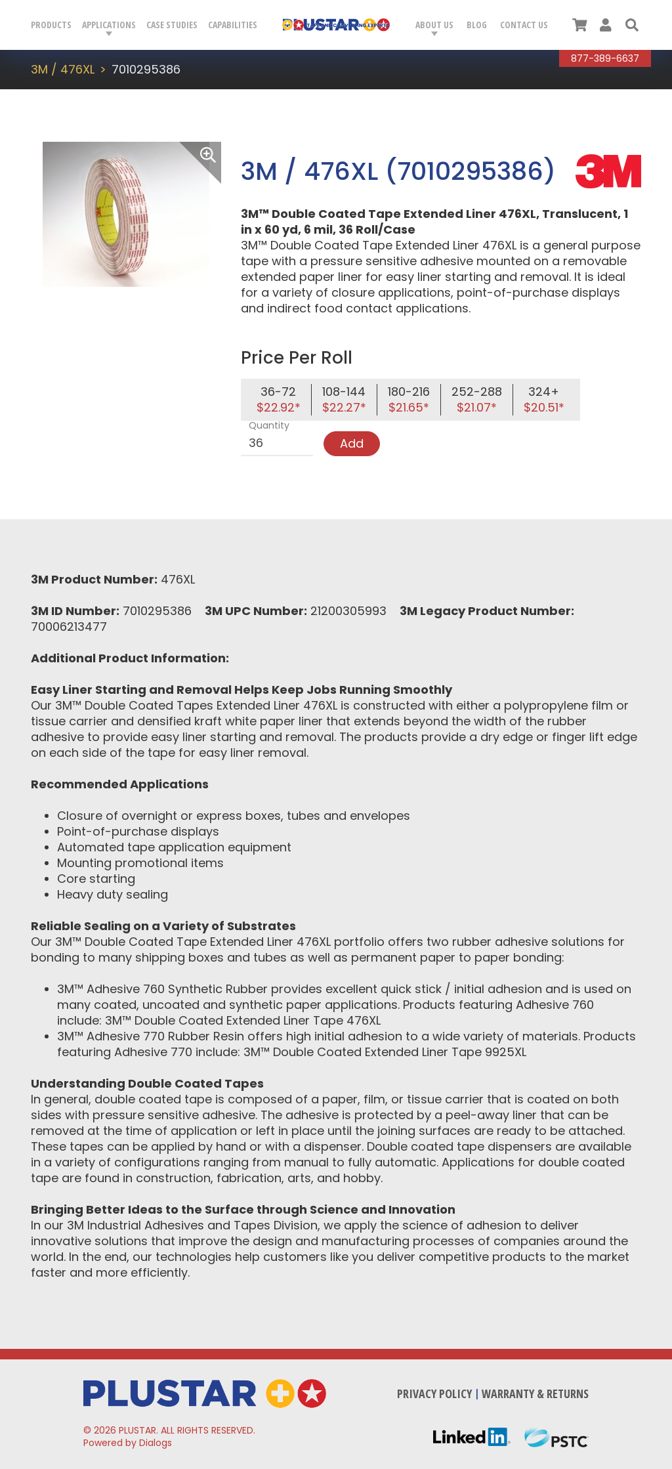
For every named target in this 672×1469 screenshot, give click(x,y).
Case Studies (172, 24)
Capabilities (232, 24)
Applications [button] (109, 24)
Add (352, 443)
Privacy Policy (434, 1393)
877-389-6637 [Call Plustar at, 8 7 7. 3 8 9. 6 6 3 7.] (605, 58)
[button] (632, 25)
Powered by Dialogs (127, 1442)
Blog (477, 24)
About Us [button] (434, 24)
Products (51, 24)
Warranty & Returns (535, 1393)
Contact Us (524, 24)
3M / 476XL (62, 69)
